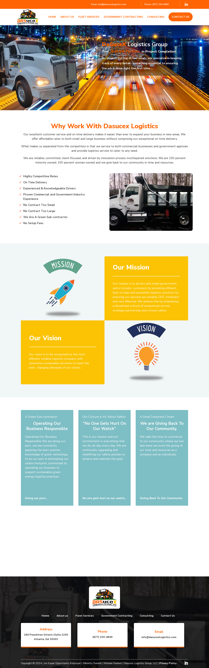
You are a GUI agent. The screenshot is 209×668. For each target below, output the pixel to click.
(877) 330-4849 (160, 4)
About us (67, 17)
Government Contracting (123, 17)
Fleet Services (88, 17)
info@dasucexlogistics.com (112, 4)
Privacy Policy (168, 663)
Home (52, 17)
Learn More (114, 84)
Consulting (155, 17)
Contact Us (180, 17)
